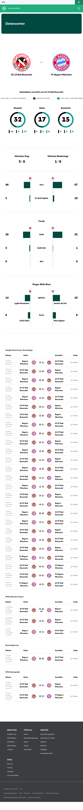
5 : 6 (41, 610)
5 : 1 (41, 558)
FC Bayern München (23, 558)
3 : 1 (41, 496)
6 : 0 (41, 659)
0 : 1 (41, 389)
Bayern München (24, 362)
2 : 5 (41, 621)
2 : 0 (41, 451)
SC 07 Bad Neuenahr (59, 362)
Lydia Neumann (22, 303)
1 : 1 (41, 478)
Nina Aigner (59, 321)
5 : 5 (41, 575)
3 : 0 (41, 416)
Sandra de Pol (60, 303)
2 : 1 (41, 362)
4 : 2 (41, 584)
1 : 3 (41, 460)
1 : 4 (41, 487)
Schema (74, 362)
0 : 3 (41, 567)
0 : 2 (41, 442)
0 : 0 (41, 380)
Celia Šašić (24, 321)
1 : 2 (41, 398)
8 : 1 (41, 433)
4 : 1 (41, 504)
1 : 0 (41, 371)
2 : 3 (41, 540)
